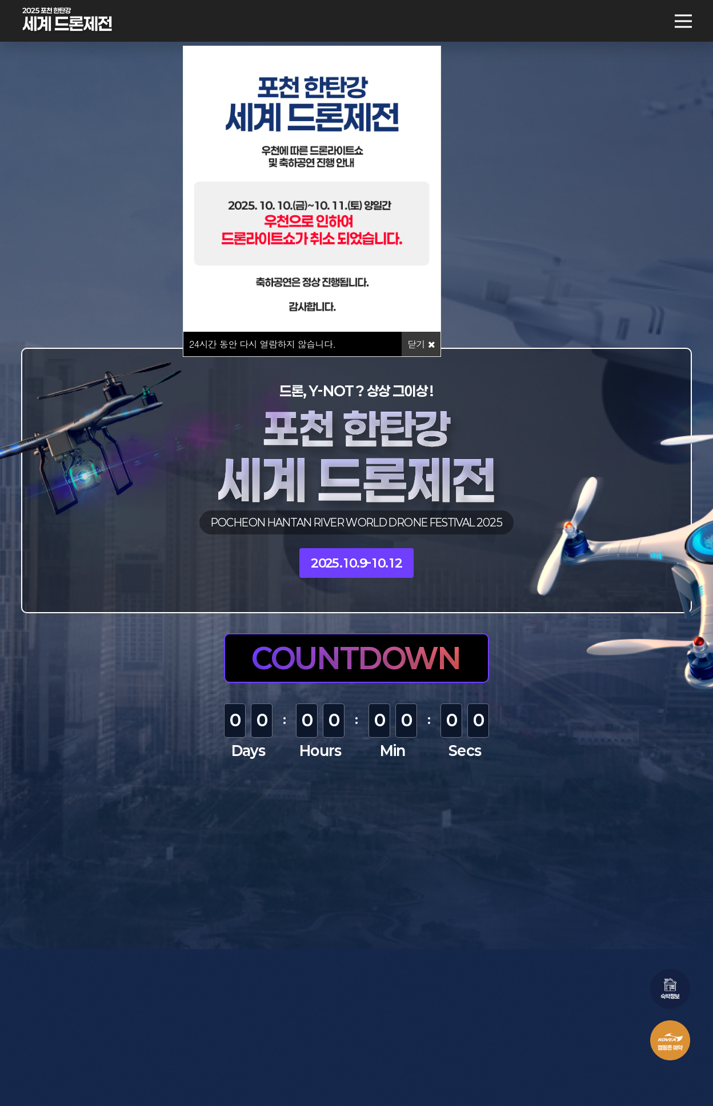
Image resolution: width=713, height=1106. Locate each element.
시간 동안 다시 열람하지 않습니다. (262, 344)
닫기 (421, 344)
